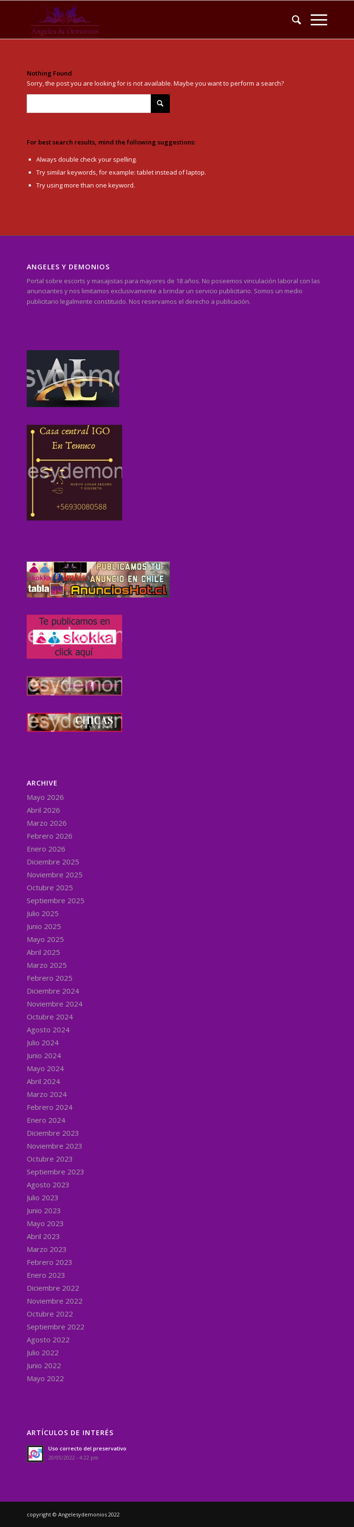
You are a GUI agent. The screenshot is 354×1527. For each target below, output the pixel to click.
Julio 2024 (43, 1042)
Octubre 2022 (50, 1313)
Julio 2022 (43, 1352)
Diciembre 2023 (53, 1133)
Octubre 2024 (50, 1016)
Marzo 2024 (47, 1094)
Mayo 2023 (45, 1223)
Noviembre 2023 (55, 1146)
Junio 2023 (44, 1210)
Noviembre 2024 (55, 1003)
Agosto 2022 (48, 1339)
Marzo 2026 (47, 823)
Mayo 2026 (45, 797)
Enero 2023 (46, 1275)
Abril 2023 (43, 1236)
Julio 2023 (43, 1197)
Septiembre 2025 (55, 900)
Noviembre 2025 (55, 874)
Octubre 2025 (50, 887)
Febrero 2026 (50, 836)
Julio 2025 (43, 913)
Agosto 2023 (48, 1184)
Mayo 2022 (45, 1378)
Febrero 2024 (50, 1107)
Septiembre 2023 (55, 1171)
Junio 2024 (44, 1055)
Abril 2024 (43, 1081)
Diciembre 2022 (53, 1288)
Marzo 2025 (47, 965)
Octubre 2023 (50, 1158)
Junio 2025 (44, 926)
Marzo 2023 (47, 1249)
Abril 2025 (43, 952)
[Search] (291, 19)
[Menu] (314, 19)
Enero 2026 (46, 848)
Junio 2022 (44, 1365)
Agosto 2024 (48, 1029)
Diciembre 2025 (53, 861)
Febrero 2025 (50, 978)
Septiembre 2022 (55, 1326)
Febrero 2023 (50, 1262)
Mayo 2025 (45, 939)
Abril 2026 (43, 810)
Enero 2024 (46, 1120)
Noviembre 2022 (55, 1301)
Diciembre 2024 (53, 991)
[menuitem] (291, 19)
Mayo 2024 (45, 1068)
